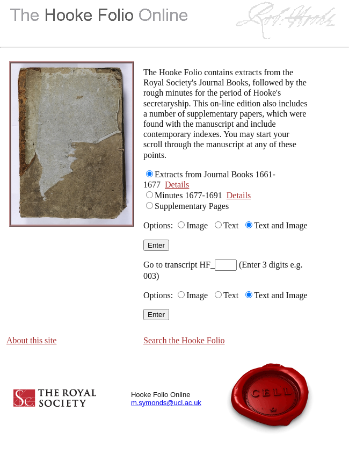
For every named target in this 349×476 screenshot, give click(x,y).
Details (177, 184)
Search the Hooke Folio (184, 340)
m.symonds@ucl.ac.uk (166, 403)
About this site (31, 340)
